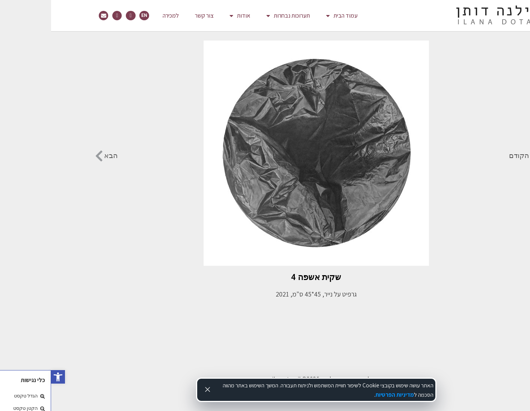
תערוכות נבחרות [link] (237, 15)
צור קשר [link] (153, 16)
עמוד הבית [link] (291, 15)
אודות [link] (188, 15)
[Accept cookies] (157, 389)
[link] (7, 377)
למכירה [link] (120, 16)
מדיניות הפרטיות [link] (343, 394)
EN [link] (93, 15)
